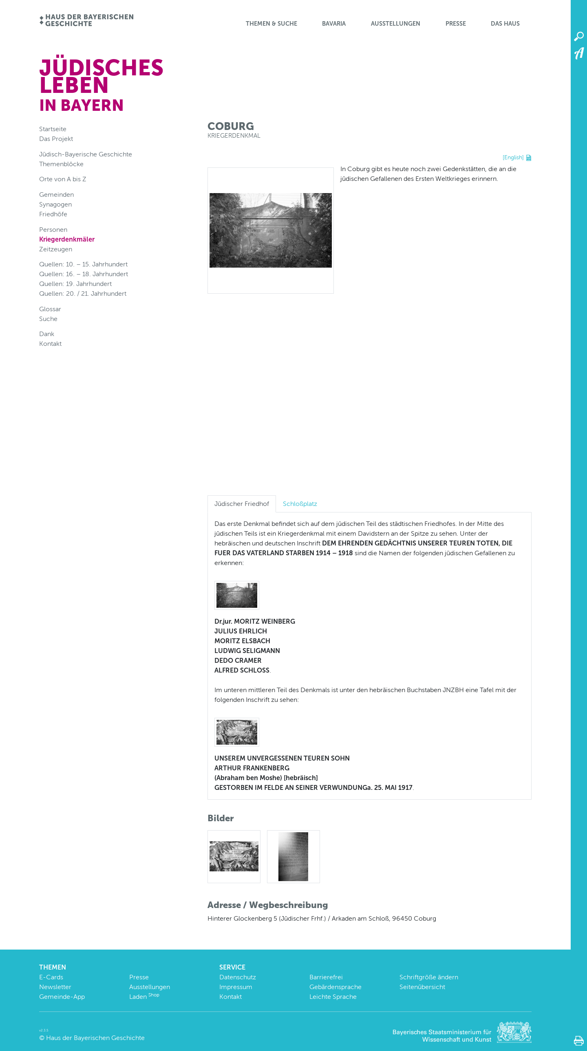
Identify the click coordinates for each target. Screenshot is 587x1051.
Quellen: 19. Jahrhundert (75, 283)
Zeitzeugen (55, 249)
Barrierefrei (326, 977)
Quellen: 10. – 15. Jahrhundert (83, 264)
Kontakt (50, 343)
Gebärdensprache (335, 986)
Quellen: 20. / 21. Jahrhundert (82, 293)
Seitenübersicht (422, 986)
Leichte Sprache (333, 996)
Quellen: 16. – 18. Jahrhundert (83, 273)
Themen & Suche (271, 23)
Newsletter (55, 986)
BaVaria (334, 23)
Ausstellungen (395, 23)
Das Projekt (56, 138)
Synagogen (55, 204)
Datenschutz (237, 977)
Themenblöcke (61, 164)
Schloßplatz (300, 503)
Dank (46, 333)
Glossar (50, 309)
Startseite (52, 128)
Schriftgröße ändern (428, 977)
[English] (513, 157)
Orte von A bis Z (62, 179)
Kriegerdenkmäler (67, 239)
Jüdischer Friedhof (241, 503)
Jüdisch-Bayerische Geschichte (85, 154)
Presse (456, 23)
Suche (48, 318)
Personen (53, 229)
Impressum (235, 986)
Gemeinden (56, 194)
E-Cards (51, 977)
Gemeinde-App (62, 996)
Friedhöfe (53, 214)
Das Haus (505, 23)
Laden (144, 996)
